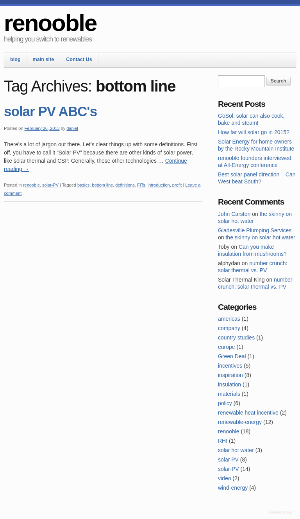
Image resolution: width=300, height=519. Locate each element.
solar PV (228, 459)
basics (83, 185)
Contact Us (79, 59)
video (224, 478)
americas (229, 319)
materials (229, 394)
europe (226, 347)
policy (225, 403)
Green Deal (232, 356)
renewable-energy (240, 422)
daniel (72, 128)
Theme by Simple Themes (281, 512)
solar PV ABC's (50, 111)
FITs (141, 185)
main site (43, 59)
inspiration (230, 375)
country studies (236, 337)
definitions (125, 185)
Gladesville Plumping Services (254, 230)
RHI (222, 441)
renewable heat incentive (248, 412)
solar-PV (50, 185)
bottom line (102, 185)
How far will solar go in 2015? (253, 132)
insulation (229, 384)
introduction (159, 185)
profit (177, 185)
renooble (50, 23)
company (229, 328)
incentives (230, 366)
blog (15, 59)
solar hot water (236, 450)
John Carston (234, 214)
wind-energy (233, 488)
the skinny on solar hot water (260, 237)
